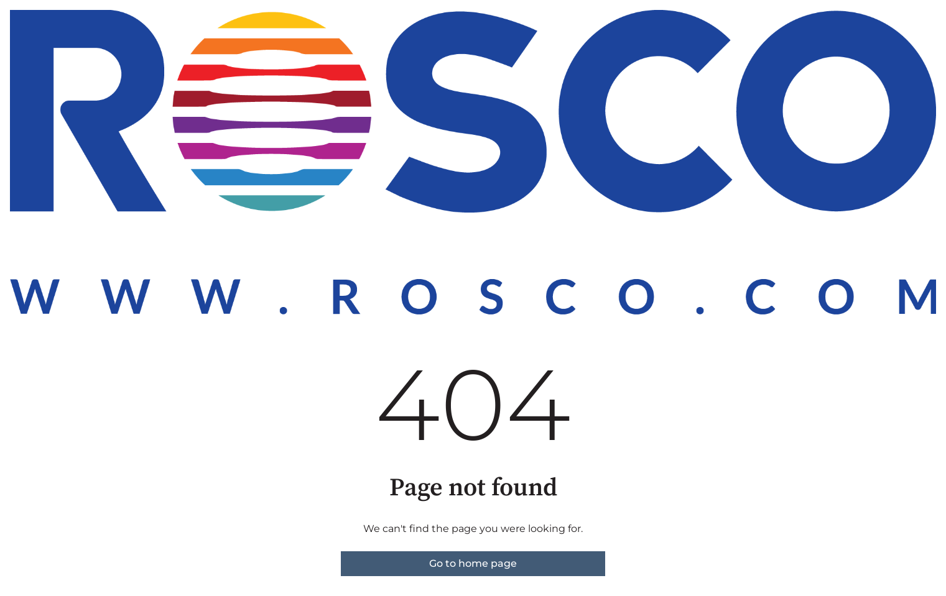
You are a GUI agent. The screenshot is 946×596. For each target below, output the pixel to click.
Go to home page (473, 563)
